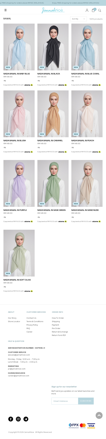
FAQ (28, 328)
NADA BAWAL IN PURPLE (15, 210)
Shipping (56, 321)
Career (29, 332)
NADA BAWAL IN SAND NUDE (85, 210)
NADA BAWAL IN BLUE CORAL (85, 74)
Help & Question (16, 341)
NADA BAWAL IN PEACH (82, 140)
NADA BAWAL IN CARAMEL (50, 140)
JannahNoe (29, 432)
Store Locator (14, 321)
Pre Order (56, 328)
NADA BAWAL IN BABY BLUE (16, 74)
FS (5, 81)
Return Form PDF (59, 335)
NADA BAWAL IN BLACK (48, 74)
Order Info (57, 312)
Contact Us (31, 318)
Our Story (12, 318)
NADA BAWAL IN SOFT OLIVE (17, 280)
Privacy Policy (32, 325)
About (11, 312)
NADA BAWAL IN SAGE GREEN (51, 210)
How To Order (58, 318)
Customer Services (36, 312)
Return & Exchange (60, 332)
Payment (55, 325)
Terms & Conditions (34, 321)
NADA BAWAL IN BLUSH (14, 140)
